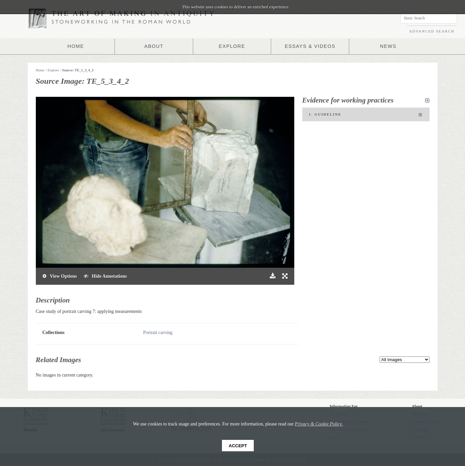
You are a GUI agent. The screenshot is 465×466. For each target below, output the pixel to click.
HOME (75, 46)
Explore (53, 70)
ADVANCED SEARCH (431, 31)
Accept (238, 445)
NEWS (388, 46)
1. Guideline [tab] (366, 115)
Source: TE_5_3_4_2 (78, 70)
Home (40, 70)
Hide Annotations (105, 276)
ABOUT (154, 46)
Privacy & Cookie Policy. (319, 423)
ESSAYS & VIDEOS (310, 46)
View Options (60, 276)
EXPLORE (232, 46)
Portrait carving (157, 332)
